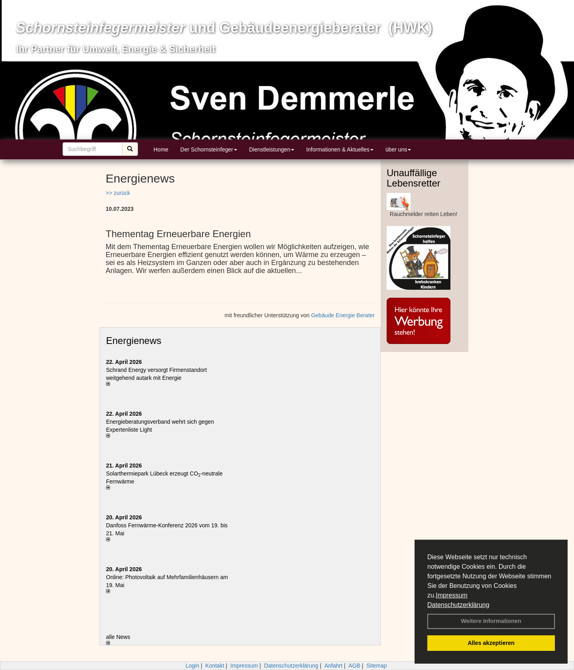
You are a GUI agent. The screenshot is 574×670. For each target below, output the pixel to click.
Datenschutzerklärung (458, 604)
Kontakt (214, 665)
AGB (354, 665)
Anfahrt (333, 665)
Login (192, 665)
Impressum (451, 595)
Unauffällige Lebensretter (413, 178)
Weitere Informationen (491, 621)
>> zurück (118, 193)
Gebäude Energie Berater (343, 315)
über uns (398, 149)
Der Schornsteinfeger (208, 149)
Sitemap (376, 665)
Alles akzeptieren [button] (491, 643)
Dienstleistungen (272, 149)
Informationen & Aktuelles (339, 149)
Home (160, 149)
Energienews (133, 340)
